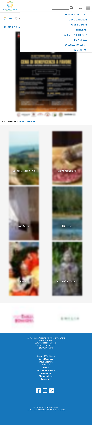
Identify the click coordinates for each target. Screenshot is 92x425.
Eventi (10, 18)
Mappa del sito (46, 376)
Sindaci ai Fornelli (27, 121)
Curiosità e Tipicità (75, 35)
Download (80, 40)
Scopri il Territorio (75, 14)
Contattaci (80, 50)
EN (80, 8)
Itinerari (81, 29)
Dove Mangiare (78, 19)
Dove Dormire (78, 24)
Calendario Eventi (76, 45)
